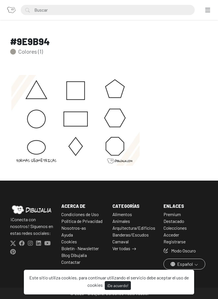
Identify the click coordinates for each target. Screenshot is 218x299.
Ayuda (67, 234)
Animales (121, 221)
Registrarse (175, 241)
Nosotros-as (73, 228)
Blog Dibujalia (74, 255)
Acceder (171, 234)
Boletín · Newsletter (80, 248)
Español (182, 264)
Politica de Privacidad (81, 221)
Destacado (174, 221)
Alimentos (122, 214)
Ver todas (121, 248)
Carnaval (120, 241)
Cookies (69, 241)
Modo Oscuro (180, 250)
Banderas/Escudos (130, 234)
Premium (172, 214)
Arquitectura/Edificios (133, 228)
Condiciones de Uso (80, 214)
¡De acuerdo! (117, 285)
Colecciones (175, 228)
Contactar (70, 262)
